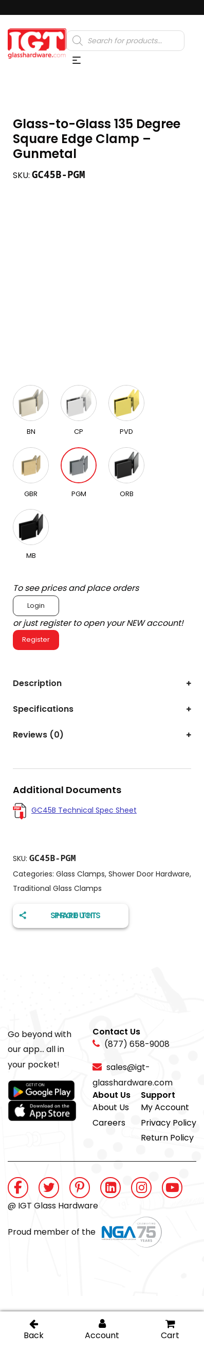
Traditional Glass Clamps (57, 888)
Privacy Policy (168, 1123)
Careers (108, 1123)
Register (36, 639)
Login (36, 605)
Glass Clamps (80, 874)
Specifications (43, 709)
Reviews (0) (38, 735)
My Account (165, 1107)
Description (37, 683)
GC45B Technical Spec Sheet (84, 810)
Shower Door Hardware (149, 874)
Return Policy (167, 1138)
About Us (110, 1107)
